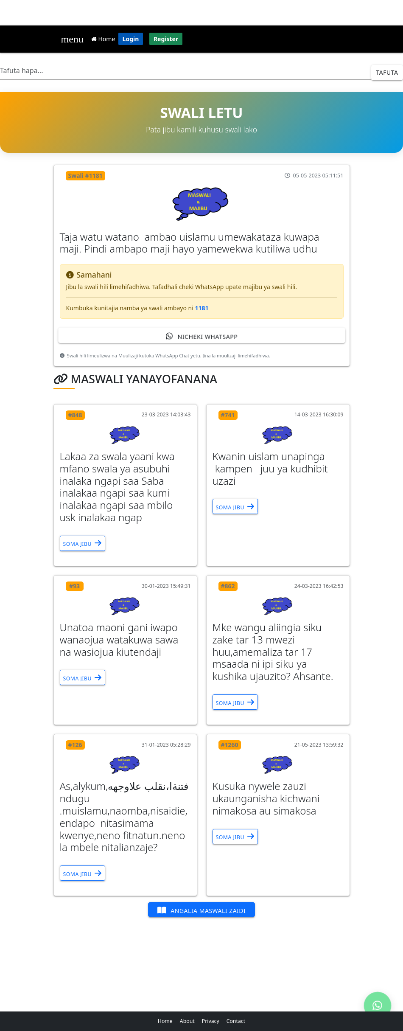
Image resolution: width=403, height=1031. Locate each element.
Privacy (210, 1021)
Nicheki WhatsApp (201, 336)
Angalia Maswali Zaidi (201, 910)
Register (166, 39)
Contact (236, 1021)
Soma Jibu (82, 543)
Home (103, 39)
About (187, 1021)
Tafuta (387, 72)
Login (131, 39)
